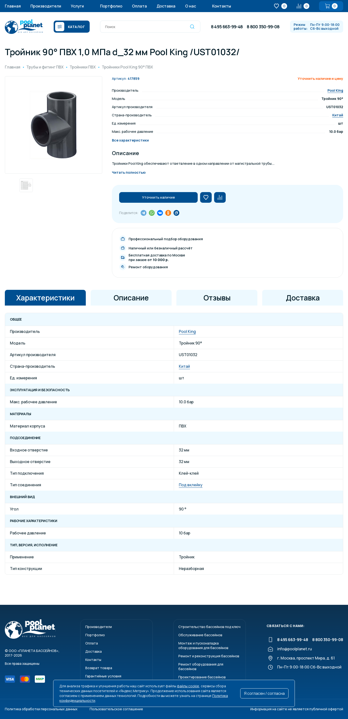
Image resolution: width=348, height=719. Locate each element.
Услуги (77, 6)
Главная (13, 6)
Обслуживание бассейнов (200, 635)
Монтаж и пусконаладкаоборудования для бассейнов (203, 645)
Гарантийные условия (103, 676)
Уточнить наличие (158, 197)
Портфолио (111, 6)
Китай (337, 115)
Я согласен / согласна (264, 693)
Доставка (166, 6)
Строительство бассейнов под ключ (209, 626)
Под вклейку (191, 484)
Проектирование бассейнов (202, 677)
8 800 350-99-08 (263, 27)
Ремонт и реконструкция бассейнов (208, 656)
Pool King (335, 90)
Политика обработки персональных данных (41, 709)
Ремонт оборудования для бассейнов (200, 666)
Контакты (221, 6)
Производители (45, 6)
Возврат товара (98, 668)
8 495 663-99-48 (227, 27)
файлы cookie (188, 686)
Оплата (139, 6)
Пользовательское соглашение (116, 709)
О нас (190, 6)
